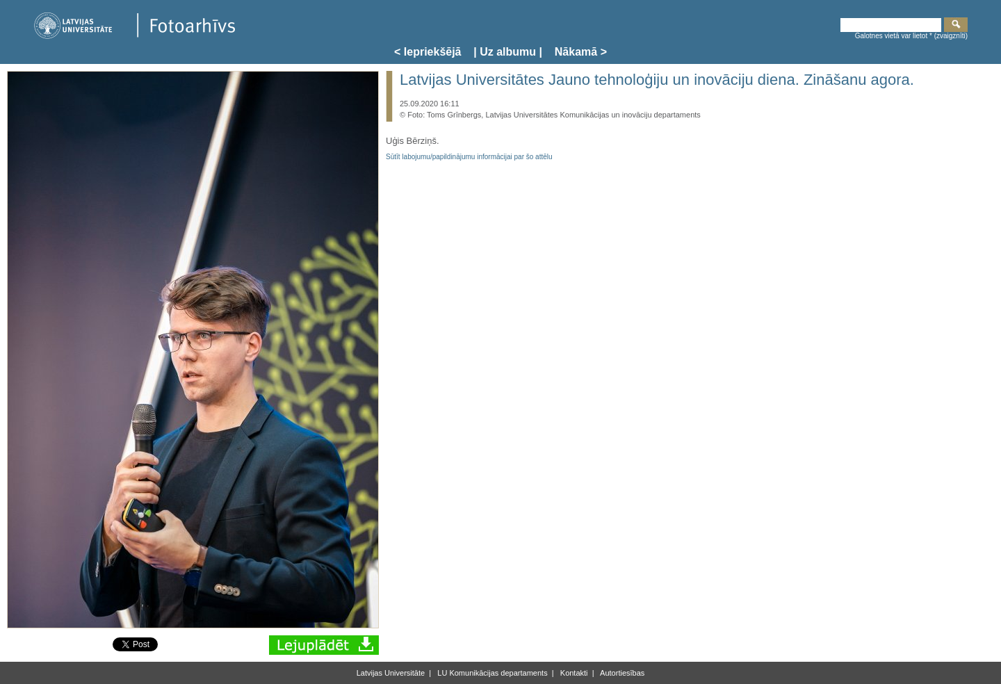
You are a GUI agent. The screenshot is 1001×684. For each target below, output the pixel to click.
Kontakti (573, 673)
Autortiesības (622, 673)
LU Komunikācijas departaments (491, 673)
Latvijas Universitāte (391, 673)
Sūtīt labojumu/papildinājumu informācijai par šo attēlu (469, 157)
